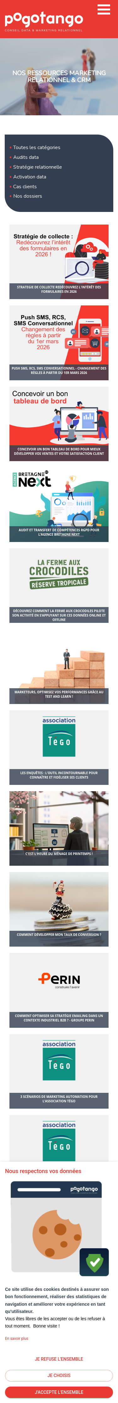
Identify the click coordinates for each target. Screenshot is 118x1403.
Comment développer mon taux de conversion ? (59, 934)
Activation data (29, 176)
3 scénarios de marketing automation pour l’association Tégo (59, 1098)
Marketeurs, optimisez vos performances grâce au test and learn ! (59, 694)
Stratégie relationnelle (37, 167)
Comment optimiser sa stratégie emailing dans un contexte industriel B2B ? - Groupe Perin (59, 1018)
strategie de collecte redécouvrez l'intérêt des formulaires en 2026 (59, 289)
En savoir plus (16, 1338)
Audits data (26, 157)
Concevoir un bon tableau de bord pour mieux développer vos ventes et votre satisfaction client (59, 451)
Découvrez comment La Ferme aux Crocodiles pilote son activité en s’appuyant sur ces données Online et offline (59, 615)
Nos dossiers (27, 196)
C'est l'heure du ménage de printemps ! (59, 854)
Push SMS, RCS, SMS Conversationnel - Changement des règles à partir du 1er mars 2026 (59, 370)
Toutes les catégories (36, 147)
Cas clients (25, 186)
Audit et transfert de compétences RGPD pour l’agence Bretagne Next (59, 532)
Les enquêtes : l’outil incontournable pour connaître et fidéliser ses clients (59, 775)
